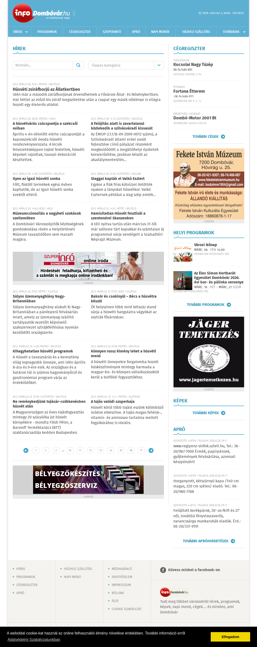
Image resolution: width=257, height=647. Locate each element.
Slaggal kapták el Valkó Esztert (118, 179)
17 (141, 450)
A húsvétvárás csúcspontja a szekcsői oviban (45, 126)
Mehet (78, 65)
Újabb (26, 450)
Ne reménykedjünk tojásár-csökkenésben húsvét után (49, 404)
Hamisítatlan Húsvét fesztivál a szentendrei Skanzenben (118, 216)
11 (80, 450)
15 (121, 450)
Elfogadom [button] (230, 637)
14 (110, 450)
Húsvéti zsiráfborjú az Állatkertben (46, 89)
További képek (206, 413)
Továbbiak (231, 32)
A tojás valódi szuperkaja (113, 402)
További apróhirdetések (205, 541)
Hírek (17, 32)
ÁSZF (115, 601)
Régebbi (151, 450)
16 (131, 450)
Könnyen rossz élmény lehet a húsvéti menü (123, 353)
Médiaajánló (122, 569)
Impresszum (121, 585)
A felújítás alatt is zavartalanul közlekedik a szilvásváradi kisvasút (122, 126)
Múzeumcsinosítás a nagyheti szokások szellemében (47, 216)
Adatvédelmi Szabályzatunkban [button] (34, 640)
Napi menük (160, 32)
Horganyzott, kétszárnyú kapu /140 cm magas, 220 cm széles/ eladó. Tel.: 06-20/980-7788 (206, 486)
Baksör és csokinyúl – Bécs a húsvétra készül (124, 299)
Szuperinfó (112, 32)
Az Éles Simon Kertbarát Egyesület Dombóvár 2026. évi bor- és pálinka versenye (219, 277)
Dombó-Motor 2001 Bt (194, 118)
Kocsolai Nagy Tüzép (193, 64)
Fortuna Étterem (189, 91)
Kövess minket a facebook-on (194, 570)
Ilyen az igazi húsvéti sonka (36, 179)
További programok (205, 305)
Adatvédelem (122, 577)
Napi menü (72, 577)
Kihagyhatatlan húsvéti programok (43, 351)
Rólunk (118, 593)
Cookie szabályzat (126, 609)
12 (90, 450)
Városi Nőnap (205, 245)
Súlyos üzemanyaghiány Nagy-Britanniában (39, 299)
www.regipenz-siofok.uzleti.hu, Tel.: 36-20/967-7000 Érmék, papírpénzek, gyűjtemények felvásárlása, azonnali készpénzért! (206, 454)
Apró (136, 32)
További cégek (205, 137)
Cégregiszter (79, 32)
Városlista (74, 13)
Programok (47, 32)
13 (100, 450)
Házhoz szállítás (196, 32)
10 (70, 450)
